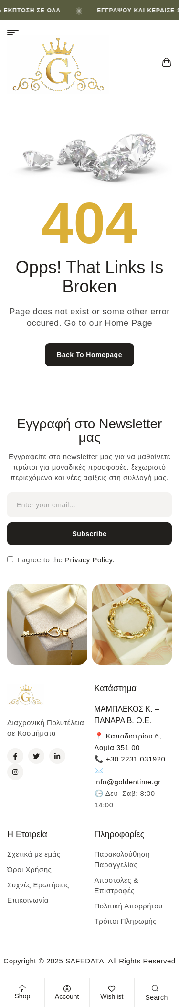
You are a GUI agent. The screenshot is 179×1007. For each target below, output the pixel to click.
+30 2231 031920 (136, 759)
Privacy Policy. (89, 560)
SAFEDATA (84, 961)
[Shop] (22, 989)
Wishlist (111, 996)
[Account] (67, 989)
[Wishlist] (111, 989)
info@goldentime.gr (128, 782)
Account (67, 996)
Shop (23, 996)
